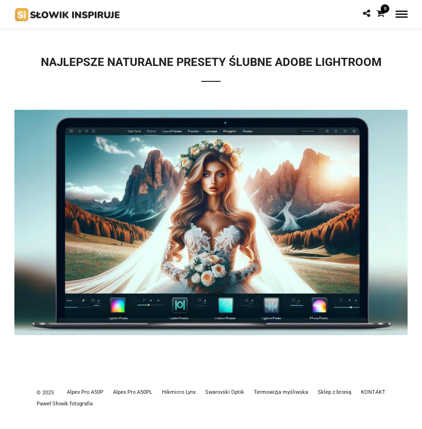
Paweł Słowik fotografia (65, 404)
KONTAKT (373, 392)
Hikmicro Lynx (179, 392)
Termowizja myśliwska (281, 392)
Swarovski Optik (224, 392)
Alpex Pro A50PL (132, 392)
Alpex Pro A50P (85, 392)
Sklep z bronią (334, 392)
